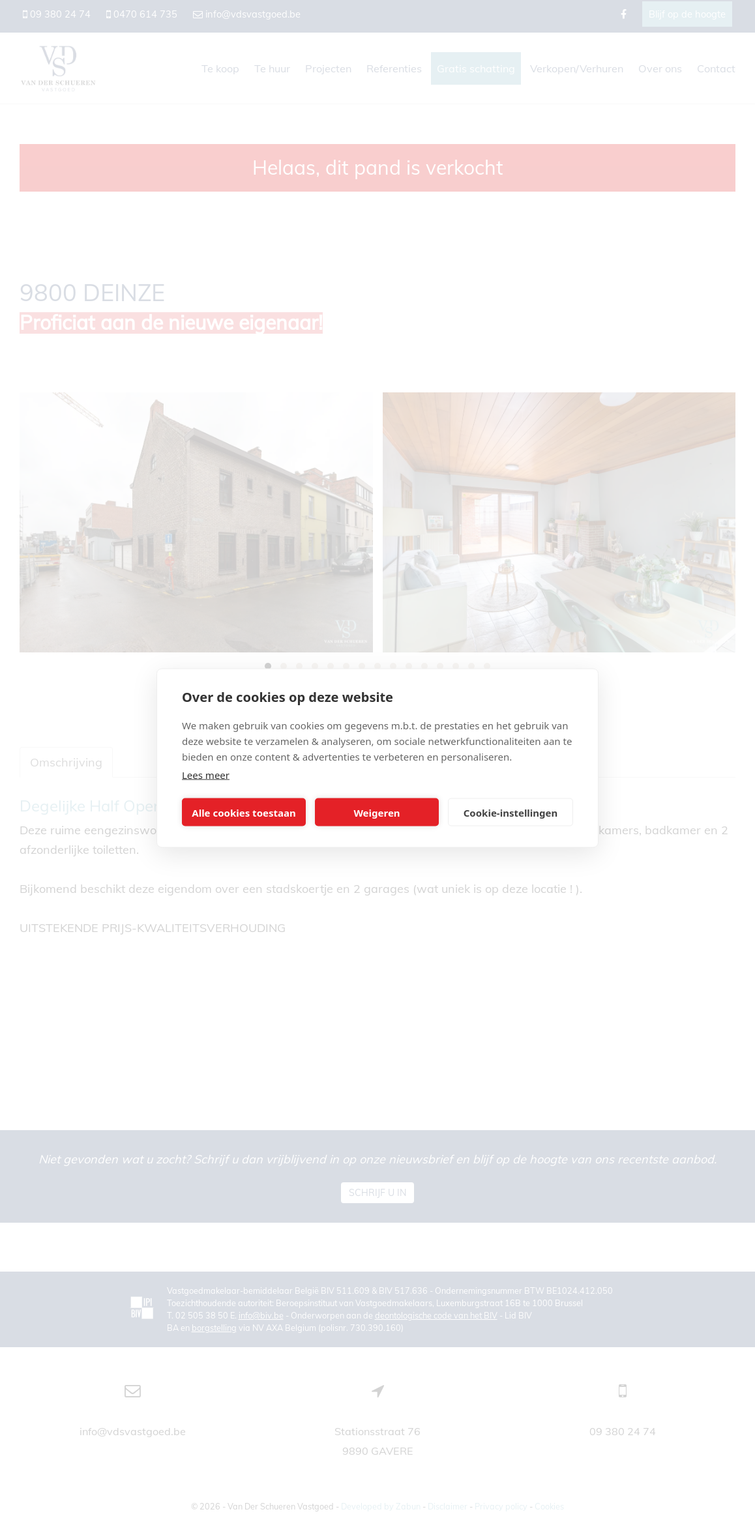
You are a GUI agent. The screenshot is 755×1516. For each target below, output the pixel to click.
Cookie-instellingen (511, 812)
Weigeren (376, 812)
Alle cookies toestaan (243, 812)
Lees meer (205, 774)
